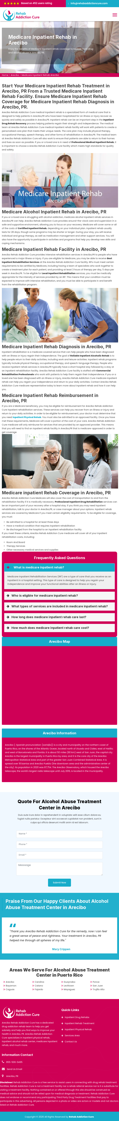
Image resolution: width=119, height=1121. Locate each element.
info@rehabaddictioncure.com (89, 3)
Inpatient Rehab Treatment (79, 1023)
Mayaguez (69, 989)
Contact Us (71, 1041)
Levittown (69, 985)
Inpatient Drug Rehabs (77, 1017)
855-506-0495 (14, 1062)
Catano (39, 985)
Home (5, 75)
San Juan (98, 985)
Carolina (39, 981)
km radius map (59, 687)
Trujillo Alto (99, 989)
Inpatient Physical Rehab (78, 1029)
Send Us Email (14, 1069)
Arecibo (15, 75)
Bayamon (11, 985)
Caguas (10, 989)
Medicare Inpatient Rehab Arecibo (40, 75)
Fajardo (39, 989)
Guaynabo (69, 981)
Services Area (72, 1035)
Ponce (96, 981)
